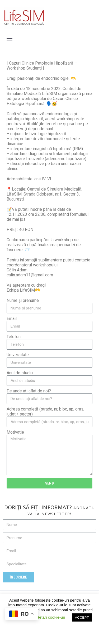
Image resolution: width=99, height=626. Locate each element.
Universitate (18, 354)
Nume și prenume (23, 300)
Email (12, 318)
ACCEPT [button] (82, 617)
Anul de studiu (20, 372)
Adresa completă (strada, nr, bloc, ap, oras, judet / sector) (45, 412)
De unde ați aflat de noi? (29, 390)
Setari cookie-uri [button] (50, 617)
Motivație (15, 432)
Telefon (14, 336)
